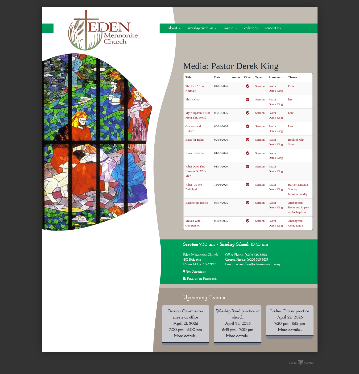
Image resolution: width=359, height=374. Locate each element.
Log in (293, 362)
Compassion (295, 225)
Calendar (251, 28)
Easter (292, 86)
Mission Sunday (298, 194)
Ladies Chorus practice (289, 311)
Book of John (296, 139)
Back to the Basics (197, 202)
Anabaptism (295, 202)
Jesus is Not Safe (196, 153)
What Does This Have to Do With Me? (196, 171)
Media (230, 28)
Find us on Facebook (199, 279)
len (290, 99)
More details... (186, 336)
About (174, 28)
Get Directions (194, 272)
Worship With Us (202, 28)
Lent (290, 113)
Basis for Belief (195, 139)
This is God (193, 99)
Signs (291, 144)
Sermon (260, 86)
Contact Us (273, 28)
